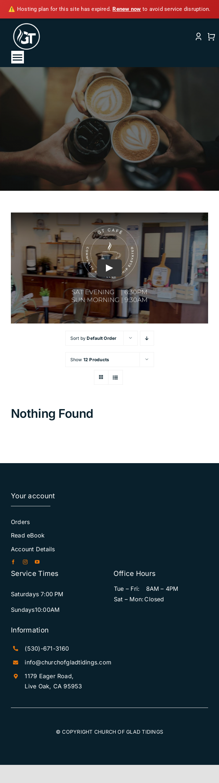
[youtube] (37, 562)
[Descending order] (147, 338)
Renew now (126, 9)
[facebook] (13, 562)
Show (90, 359)
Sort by (93, 338)
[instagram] (25, 562)
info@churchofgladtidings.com (68, 662)
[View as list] (115, 377)
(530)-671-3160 (47, 648)
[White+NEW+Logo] (26, 25)
